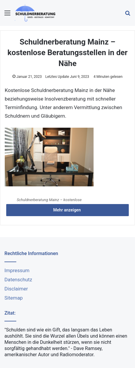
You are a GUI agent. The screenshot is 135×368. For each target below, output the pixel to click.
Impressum (16, 270)
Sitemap (13, 298)
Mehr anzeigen (67, 210)
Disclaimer (16, 289)
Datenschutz (18, 279)
